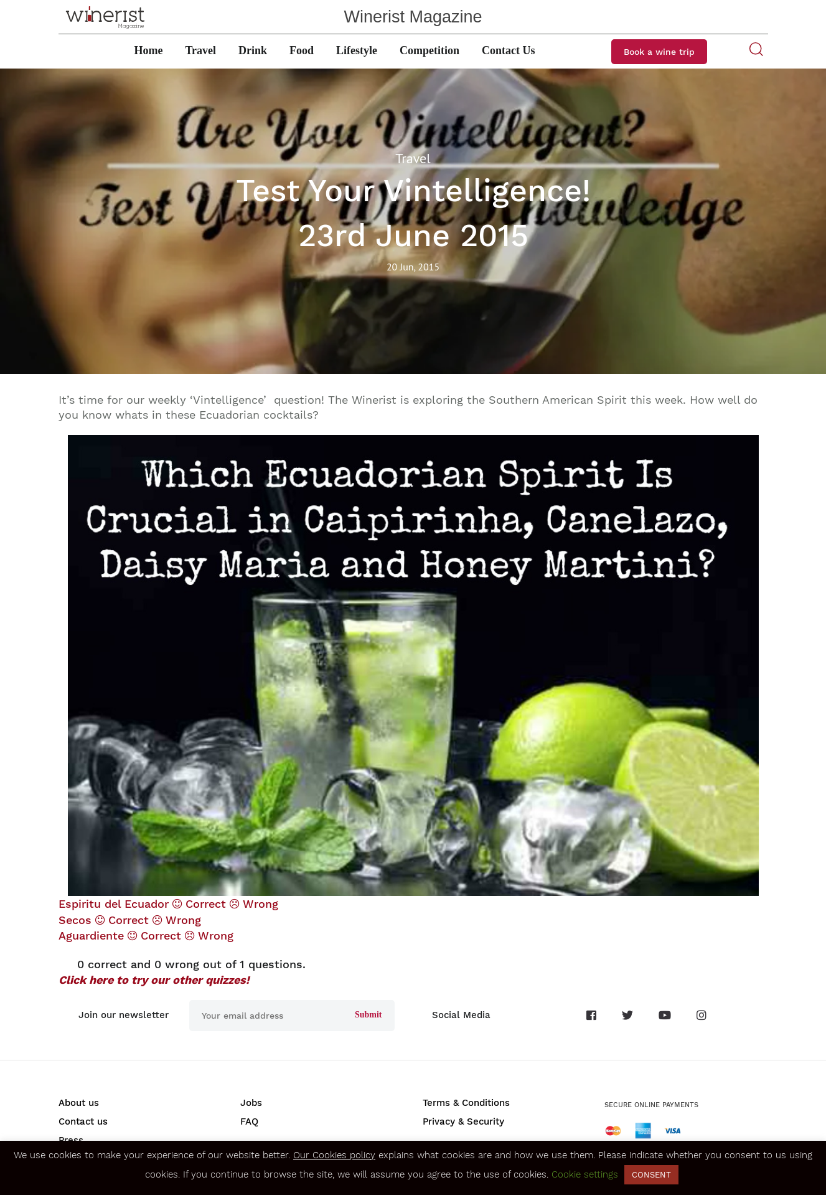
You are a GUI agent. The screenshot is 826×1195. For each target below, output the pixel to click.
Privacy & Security (463, 1121)
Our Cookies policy (334, 1155)
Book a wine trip (659, 52)
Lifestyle (356, 50)
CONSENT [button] (651, 1174)
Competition (429, 50)
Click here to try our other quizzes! (154, 979)
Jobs (251, 1102)
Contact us (83, 1121)
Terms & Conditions (466, 1102)
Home (148, 50)
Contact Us (508, 50)
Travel (200, 50)
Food (301, 50)
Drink (252, 50)
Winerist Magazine (413, 16)
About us (79, 1102)
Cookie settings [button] (584, 1174)
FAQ (249, 1121)
